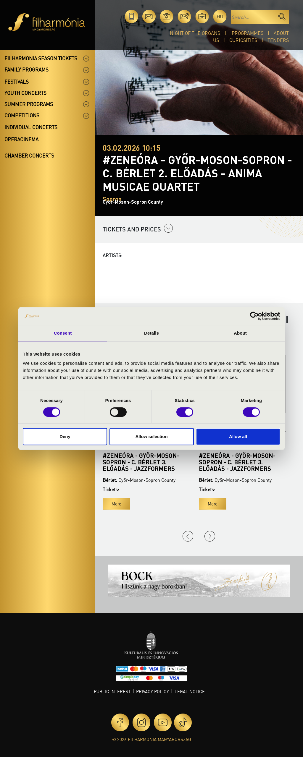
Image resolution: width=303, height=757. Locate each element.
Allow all (238, 436)
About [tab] (240, 332)
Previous (188, 536)
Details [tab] (151, 332)
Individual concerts (30, 127)
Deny (64, 436)
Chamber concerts (29, 155)
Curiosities (243, 40)
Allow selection (151, 436)
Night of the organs (195, 33)
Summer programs (28, 104)
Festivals (16, 81)
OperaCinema (21, 139)
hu (220, 16)
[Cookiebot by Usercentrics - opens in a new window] (254, 316)
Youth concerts (25, 93)
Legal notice (190, 691)
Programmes (247, 33)
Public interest (112, 691)
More (116, 504)
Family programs (26, 69)
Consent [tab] (63, 332)
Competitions (21, 115)
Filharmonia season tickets (40, 58)
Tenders (278, 40)
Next (209, 536)
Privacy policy (152, 691)
